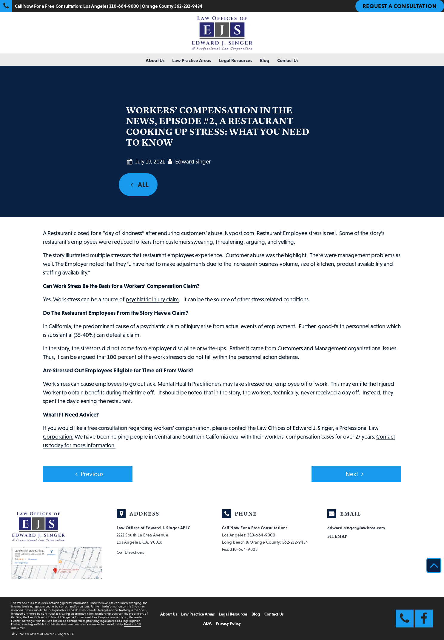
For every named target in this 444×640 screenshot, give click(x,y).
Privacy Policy (228, 623)
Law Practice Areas (191, 60)
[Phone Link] (405, 618)
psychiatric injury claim (152, 299)
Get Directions (130, 552)
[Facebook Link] (424, 618)
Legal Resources (235, 60)
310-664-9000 (261, 535)
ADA (207, 623)
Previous (88, 474)
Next (356, 474)
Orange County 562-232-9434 (172, 6)
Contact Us (287, 60)
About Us (155, 60)
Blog (264, 60)
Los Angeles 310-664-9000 (111, 6)
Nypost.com (239, 233)
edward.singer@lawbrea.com (356, 527)
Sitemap (337, 536)
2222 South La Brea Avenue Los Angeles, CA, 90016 (153, 535)
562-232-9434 (295, 542)
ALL (138, 184)
